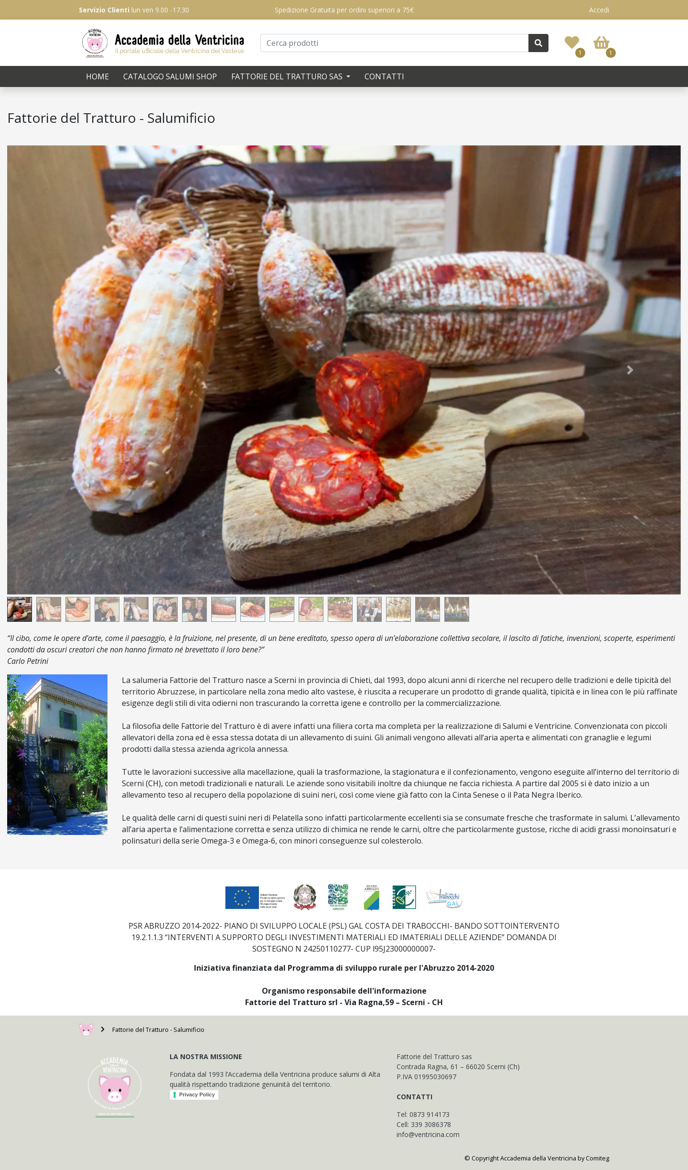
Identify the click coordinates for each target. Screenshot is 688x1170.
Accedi (599, 9)
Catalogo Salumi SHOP (170, 76)
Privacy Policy (197, 1094)
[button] (57, 370)
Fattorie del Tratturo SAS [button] (287, 76)
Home (97, 76)
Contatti (384, 76)
